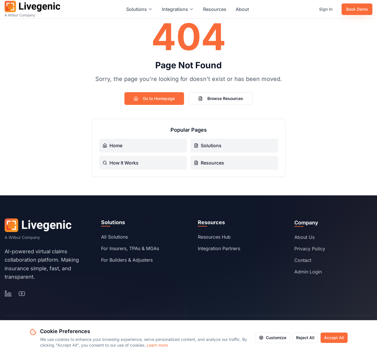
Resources (214, 9)
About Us (304, 240)
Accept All (334, 337)
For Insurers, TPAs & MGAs (130, 250)
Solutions (139, 9)
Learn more (157, 345)
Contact (302, 263)
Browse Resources (220, 98)
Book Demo (357, 9)
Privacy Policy (309, 252)
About (242, 9)
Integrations (178, 9)
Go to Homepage (154, 98)
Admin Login (308, 275)
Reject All (305, 337)
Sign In (325, 9)
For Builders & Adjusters (127, 262)
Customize (272, 337)
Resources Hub (214, 239)
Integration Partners (219, 251)
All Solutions (114, 238)
